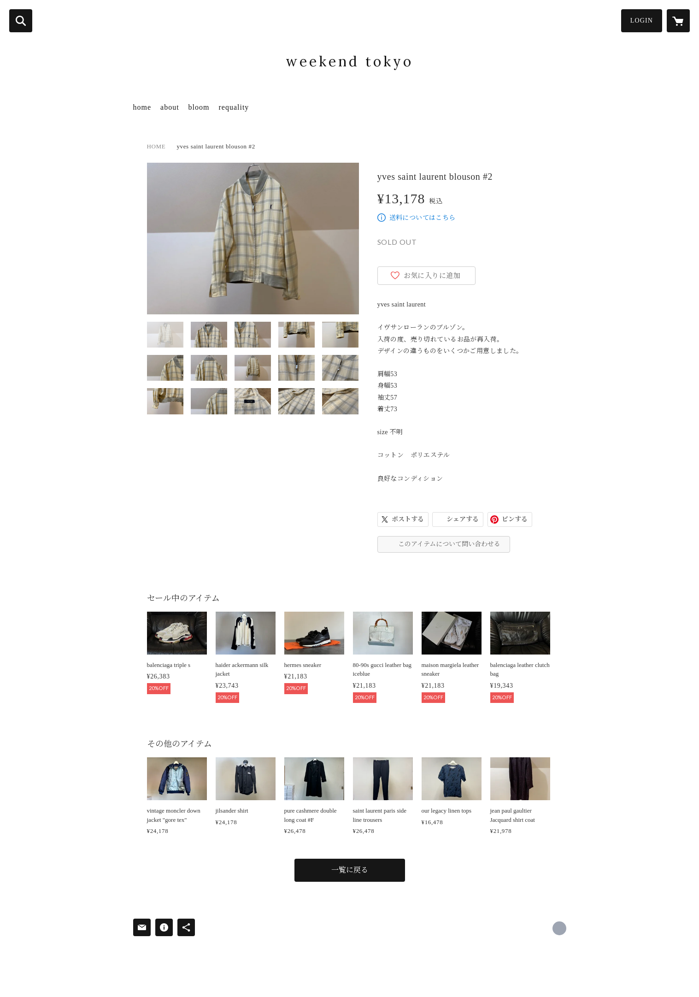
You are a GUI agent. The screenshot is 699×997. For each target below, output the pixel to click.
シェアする (462, 519)
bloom (199, 107)
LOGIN (641, 20)
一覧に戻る (349, 870)
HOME (156, 146)
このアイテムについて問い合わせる (449, 544)
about (169, 107)
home (142, 107)
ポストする (408, 519)
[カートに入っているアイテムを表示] (678, 20)
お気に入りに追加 (432, 275)
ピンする (515, 519)
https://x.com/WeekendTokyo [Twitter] (559, 928)
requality (233, 107)
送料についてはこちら (422, 217)
